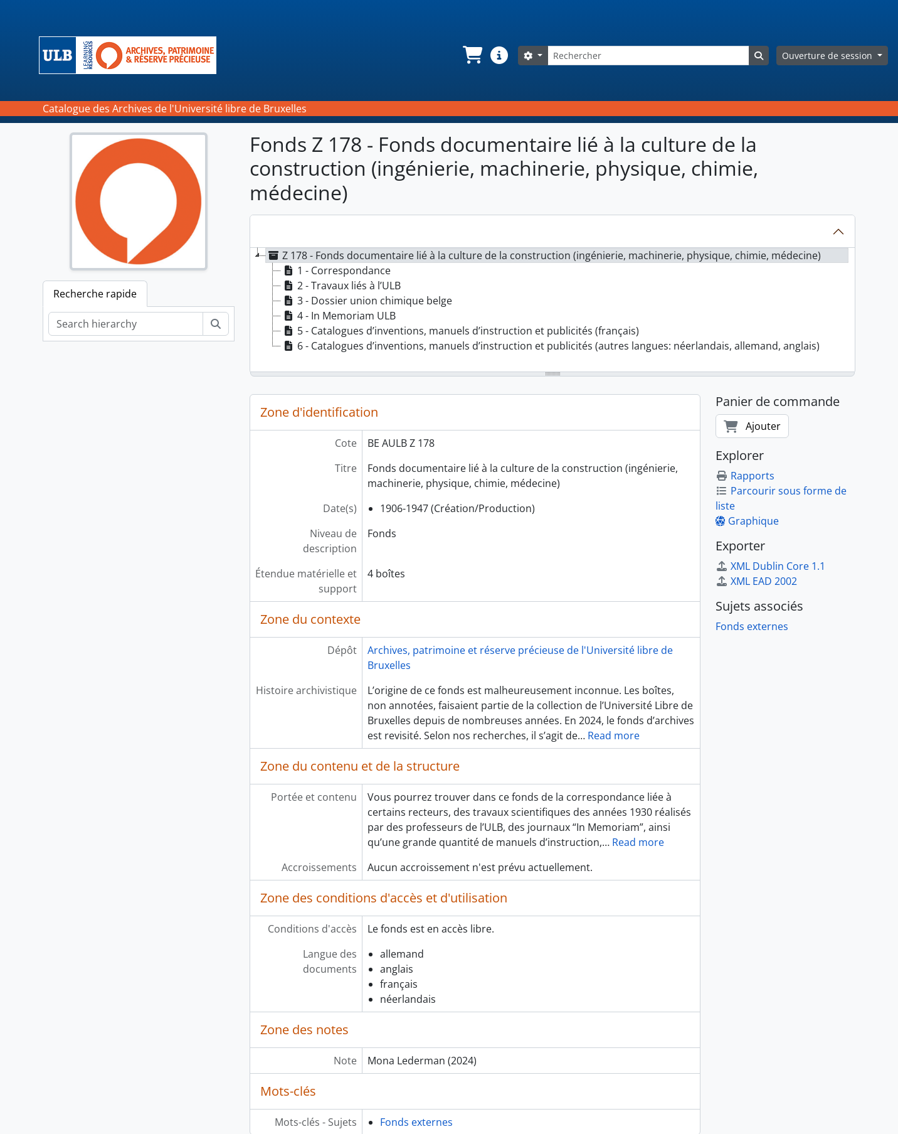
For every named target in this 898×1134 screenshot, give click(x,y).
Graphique (747, 521)
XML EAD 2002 (756, 581)
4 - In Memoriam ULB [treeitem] (338, 315)
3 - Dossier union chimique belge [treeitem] (366, 300)
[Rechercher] (648, 55)
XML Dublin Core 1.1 (770, 566)
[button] (471, 55)
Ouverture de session (828, 56)
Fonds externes (416, 1122)
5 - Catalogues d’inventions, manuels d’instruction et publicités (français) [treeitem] (460, 330)
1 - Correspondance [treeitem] (336, 270)
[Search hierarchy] (125, 324)
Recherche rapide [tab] (95, 294)
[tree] (552, 310)
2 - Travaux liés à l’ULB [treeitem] (341, 285)
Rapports (745, 476)
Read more (614, 735)
